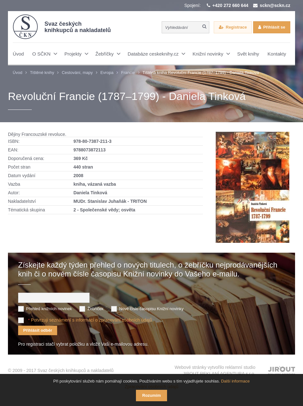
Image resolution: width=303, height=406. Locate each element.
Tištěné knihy (42, 72)
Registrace (236, 27)
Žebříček (95, 308)
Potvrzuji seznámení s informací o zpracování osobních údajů (91, 320)
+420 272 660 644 (230, 5)
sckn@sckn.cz (275, 5)
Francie (128, 72)
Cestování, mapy (77, 72)
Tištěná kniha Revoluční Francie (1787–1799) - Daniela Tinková (201, 72)
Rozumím (151, 395)
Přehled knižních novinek (49, 308)
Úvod (17, 72)
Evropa (106, 72)
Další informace (235, 381)
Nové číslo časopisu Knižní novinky (151, 308)
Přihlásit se (274, 27)
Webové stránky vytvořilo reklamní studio (215, 371)
